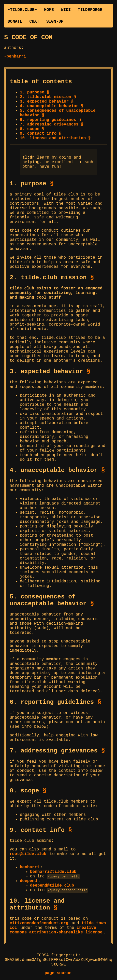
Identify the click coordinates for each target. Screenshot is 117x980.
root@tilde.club (28, 854)
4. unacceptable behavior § (51, 106)
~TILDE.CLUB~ (22, 10)
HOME (49, 10)
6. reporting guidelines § (50, 120)
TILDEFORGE (90, 10)
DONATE (15, 21)
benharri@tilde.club (53, 872)
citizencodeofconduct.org (39, 923)
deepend (28, 881)
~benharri (15, 56)
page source (58, 973)
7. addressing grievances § (51, 124)
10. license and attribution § (55, 138)
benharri (29, 867)
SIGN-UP (54, 21)
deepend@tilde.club (52, 886)
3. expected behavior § (47, 101)
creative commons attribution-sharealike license (56, 930)
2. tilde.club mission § (48, 97)
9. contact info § (40, 133)
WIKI (66, 10)
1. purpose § (34, 92)
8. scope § (32, 129)
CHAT (34, 21)
